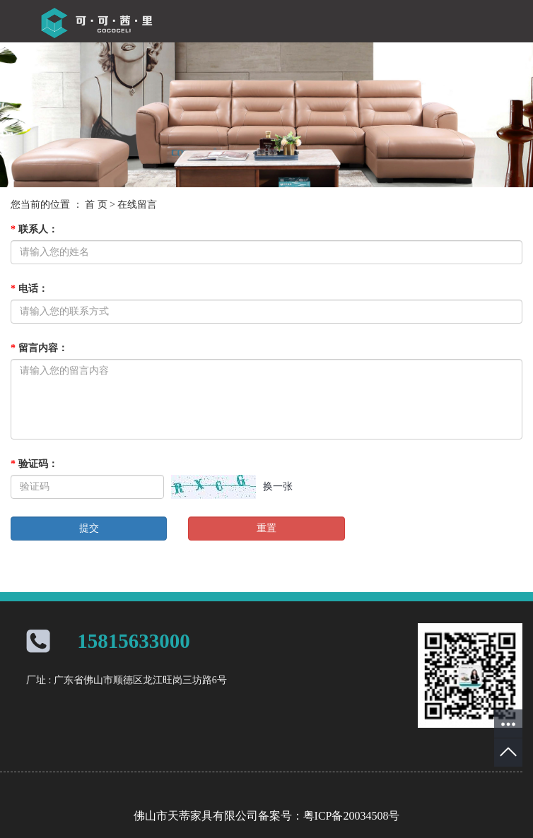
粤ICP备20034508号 (351, 816)
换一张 (278, 486)
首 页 (96, 204)
